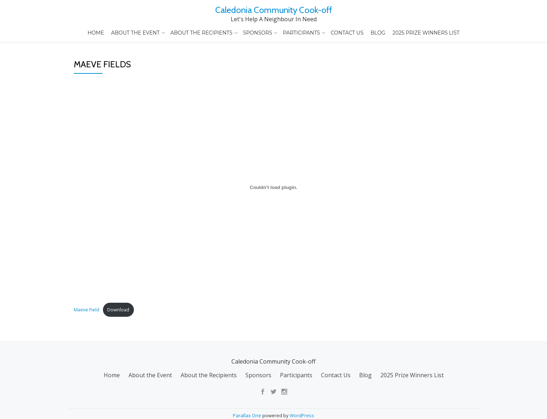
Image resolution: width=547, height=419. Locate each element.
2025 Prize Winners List (426, 33)
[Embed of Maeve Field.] (273, 227)
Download (118, 350)
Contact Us (347, 33)
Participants (301, 33)
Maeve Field (86, 350)
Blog (378, 33)
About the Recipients (201, 33)
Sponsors (257, 33)
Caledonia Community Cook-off (273, 10)
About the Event (135, 33)
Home (95, 33)
